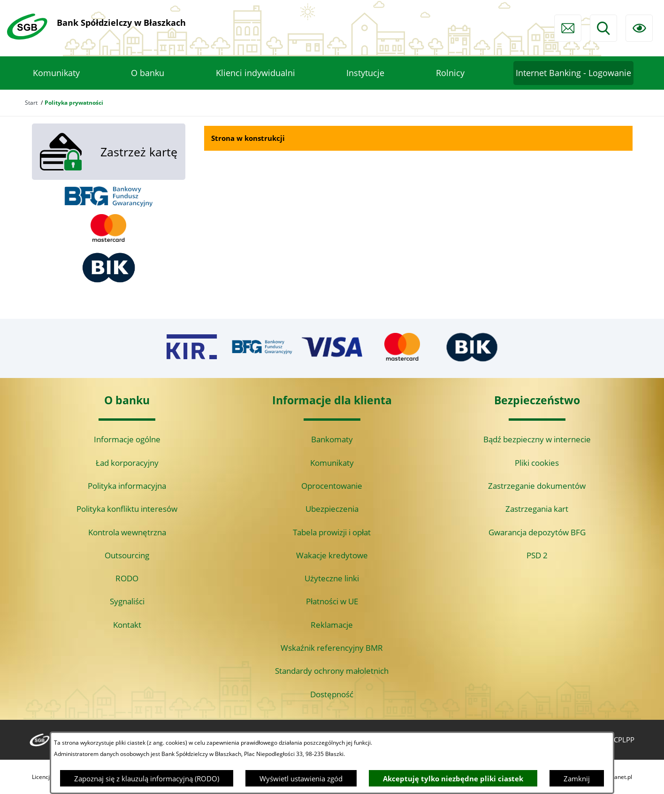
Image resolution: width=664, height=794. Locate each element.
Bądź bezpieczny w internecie (537, 439)
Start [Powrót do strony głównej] (31, 103)
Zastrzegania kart (536, 508)
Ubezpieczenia (332, 508)
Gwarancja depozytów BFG (537, 532)
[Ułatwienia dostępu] (639, 28)
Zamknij (577, 778)
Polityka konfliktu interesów (126, 508)
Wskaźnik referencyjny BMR (332, 647)
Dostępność (331, 694)
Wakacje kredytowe (332, 555)
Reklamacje (332, 624)
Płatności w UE (332, 601)
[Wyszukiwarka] (603, 28)
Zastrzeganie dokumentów (537, 485)
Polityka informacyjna (127, 485)
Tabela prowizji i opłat (332, 532)
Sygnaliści (127, 601)
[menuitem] (56, 73)
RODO (126, 578)
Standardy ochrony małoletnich (332, 670)
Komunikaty (332, 462)
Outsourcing (127, 555)
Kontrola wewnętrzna (127, 532)
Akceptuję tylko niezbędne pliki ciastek (453, 778)
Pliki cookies (537, 462)
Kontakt (127, 624)
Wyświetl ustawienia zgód (301, 778)
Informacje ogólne (127, 439)
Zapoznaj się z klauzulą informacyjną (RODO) (146, 778)
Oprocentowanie (331, 485)
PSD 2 (537, 555)
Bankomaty (332, 439)
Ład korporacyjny (127, 462)
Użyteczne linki (332, 578)
